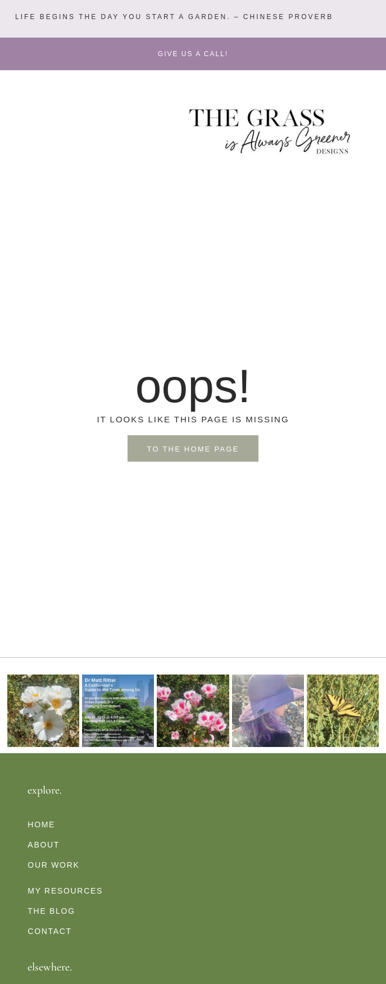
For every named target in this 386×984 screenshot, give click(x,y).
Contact (50, 931)
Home (41, 824)
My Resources (65, 890)
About (44, 844)
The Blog (51, 910)
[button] (172, 17)
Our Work (53, 864)
